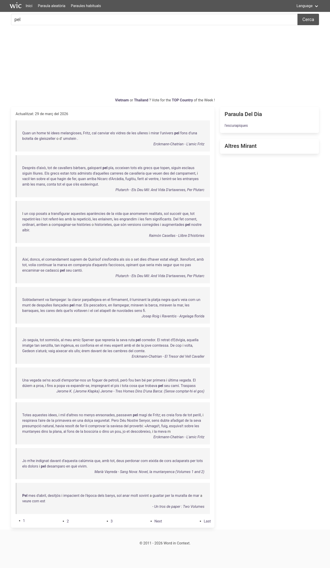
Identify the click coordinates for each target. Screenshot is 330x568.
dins (44, 431)
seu (69, 270)
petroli (113, 380)
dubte (165, 420)
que (156, 168)
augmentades (173, 224)
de (128, 133)
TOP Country (182, 100)
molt (134, 495)
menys (89, 415)
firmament (119, 300)
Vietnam (122, 100)
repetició (84, 219)
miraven (137, 305)
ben (138, 380)
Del (176, 219)
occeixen (122, 168)
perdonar (132, 461)
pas (188, 265)
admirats (84, 173)
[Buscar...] (154, 19)
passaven (124, 415)
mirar (155, 133)
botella (27, 138)
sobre (41, 179)
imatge (27, 345)
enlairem (105, 219)
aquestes (78, 213)
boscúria (91, 431)
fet (181, 219)
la (112, 213)
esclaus (188, 168)
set (136, 259)
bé (144, 380)
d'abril (41, 495)
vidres (121, 133)
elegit (173, 259)
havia (59, 426)
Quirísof (94, 259)
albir (25, 230)
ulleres (142, 133)
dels (59, 310)
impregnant (100, 386)
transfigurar (60, 213)
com (191, 300)
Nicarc (102, 179)
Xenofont (187, 259)
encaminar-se (33, 270)
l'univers (166, 133)
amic (77, 340)
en (70, 265)
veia (184, 300)
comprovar (97, 426)
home (41, 133)
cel (96, 310)
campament (185, 173)
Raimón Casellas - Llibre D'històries (176, 235)
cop (32, 213)
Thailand (141, 100)
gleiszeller (47, 138)
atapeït (105, 310)
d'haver (153, 259)
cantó (77, 270)
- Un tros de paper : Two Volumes (178, 506)
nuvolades (125, 310)
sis (127, 259)
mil (62, 415)
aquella (193, 340)
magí (143, 415)
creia (170, 415)
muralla (181, 495)
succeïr (176, 213)
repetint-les (31, 219)
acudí (56, 380)
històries (84, 224)
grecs (147, 168)
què (74, 466)
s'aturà (41, 351)
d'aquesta (70, 461)
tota (125, 386)
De (172, 345)
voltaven (80, 310)
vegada (35, 380)
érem (86, 351)
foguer (97, 380)
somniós (52, 340)
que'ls (68, 310)
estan (64, 173)
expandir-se (80, 386)
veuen (157, 173)
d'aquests (99, 265)
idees (55, 133)
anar (126, 495)
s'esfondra (110, 259)
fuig (164, 426)
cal (94, 133)
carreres (116, 173)
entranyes (190, 179)
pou (118, 431)
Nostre (132, 420)
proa (40, 386)
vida (118, 213)
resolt (69, 426)
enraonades (105, 415)
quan (82, 179)
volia (32, 265)
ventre (153, 179)
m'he (31, 461)
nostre (196, 224)
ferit (140, 179)
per (149, 380)
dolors (33, 466)
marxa (62, 265)
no (182, 265)
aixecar (62, 351)
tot (49, 168)
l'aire (42, 420)
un (34, 133)
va (47, 300)
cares (50, 310)
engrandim (128, 219)
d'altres (72, 415)
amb (26, 184)
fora (178, 415)
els (112, 133)
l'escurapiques (236, 125)
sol (166, 213)
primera (159, 380)
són (123, 224)
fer (74, 179)
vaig (51, 351)
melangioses (70, 133)
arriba (91, 179)
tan (37, 345)
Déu (123, 420)
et (128, 431)
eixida (153, 461)
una (80, 420)
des (166, 173)
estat (164, 259)
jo (124, 431)
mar (78, 305)
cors (167, 461)
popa (61, 386)
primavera (63, 420)
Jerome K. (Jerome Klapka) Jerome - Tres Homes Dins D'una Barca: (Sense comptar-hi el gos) (130, 391)
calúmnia (85, 461)
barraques (30, 310)
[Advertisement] (165, 63)
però (124, 380)
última (173, 380)
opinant (132, 265)
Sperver (88, 340)
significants (162, 219)
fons (183, 133)
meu (68, 340)
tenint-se (169, 179)
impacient (71, 495)
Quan (26, 133)
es (77, 345)
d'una (192, 133)
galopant (94, 168)
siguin (176, 168)
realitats (155, 213)
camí (175, 386)
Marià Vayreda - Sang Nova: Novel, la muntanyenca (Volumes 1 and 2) (149, 472)
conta (51, 184)
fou (131, 380)
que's (175, 300)
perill (197, 415)
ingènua (67, 345)
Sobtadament (33, 300)
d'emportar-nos (73, 380)
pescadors (98, 305)
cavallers (65, 168)
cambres (120, 351)
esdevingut (89, 184)
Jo (24, 340)
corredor (148, 340)
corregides (150, 224)
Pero (115, 420)
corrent (190, 219)
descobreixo (141, 431)
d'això (41, 168)
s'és (76, 184)
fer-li (83, 426)
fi (144, 310)
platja (155, 300)
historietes (103, 224)
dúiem (27, 386)
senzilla (47, 345)
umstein (69, 138)
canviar (103, 133)
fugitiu (130, 179)
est (42, 501)
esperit (117, 345)
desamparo (56, 466)
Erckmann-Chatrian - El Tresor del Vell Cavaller (168, 356)
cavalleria (137, 173)
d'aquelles (101, 173)
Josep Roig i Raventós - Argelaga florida (173, 316)
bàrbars (79, 168)
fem (148, 219)
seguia (32, 340)
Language (305, 6)
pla (110, 168)
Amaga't (153, 426)
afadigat (177, 420)
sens (138, 310)
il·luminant (138, 300)
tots (133, 168)
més (158, 265)
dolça (88, 420)
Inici (29, 6)
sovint (144, 495)
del (172, 173)
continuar (44, 265)
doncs (35, 259)
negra (165, 300)
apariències (96, 213)
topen (165, 168)
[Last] (207, 521)
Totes (26, 415)
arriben (42, 224)
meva (162, 431)
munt (26, 305)
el (48, 179)
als (122, 259)
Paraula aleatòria (51, 6)
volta (188, 345)
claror (76, 300)
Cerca (308, 19)
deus (120, 461)
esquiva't (176, 426)
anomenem (139, 213)
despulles (44, 305)
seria (150, 265)
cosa (133, 386)
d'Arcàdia (116, 179)
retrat (165, 340)
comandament (57, 259)
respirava (29, 420)
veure (26, 501)
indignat (42, 461)
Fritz (86, 133)
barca (152, 305)
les (134, 133)
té (48, 133)
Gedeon (28, 351)
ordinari (28, 224)
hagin (61, 179)
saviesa (116, 426)
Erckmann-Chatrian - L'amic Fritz (178, 144)
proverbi (136, 426)
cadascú (52, 270)
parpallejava (92, 300)
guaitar (158, 495)
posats (41, 213)
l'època (91, 495)
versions (134, 224)
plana (57, 431)
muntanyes (31, 431)
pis (116, 386)
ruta (131, 340)
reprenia (108, 340)
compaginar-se (64, 224)
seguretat (101, 420)
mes (32, 495)
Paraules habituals (86, 6)
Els (46, 173)
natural (48, 426)
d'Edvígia (177, 340)
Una (25, 380)
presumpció (31, 426)
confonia (87, 345)
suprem (76, 259)
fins (50, 386)
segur (167, 265)
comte (139, 351)
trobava (151, 386)
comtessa (160, 345)
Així (25, 259)
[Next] (158, 521)
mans (40, 184)
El (158, 340)
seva (123, 340)
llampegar (58, 300)
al (146, 179)
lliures (38, 173)
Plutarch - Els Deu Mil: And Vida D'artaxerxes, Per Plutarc (160, 190)
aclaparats (181, 461)
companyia (82, 265)
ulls (77, 351)
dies (143, 259)
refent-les (56, 219)
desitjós (54, 495)
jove (148, 345)
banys (110, 495)
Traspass (188, 386)
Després (29, 168)
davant (96, 351)
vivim (82, 466)
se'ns (46, 380)
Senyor (144, 420)
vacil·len (29, 179)
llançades (61, 305)
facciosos (116, 265)
